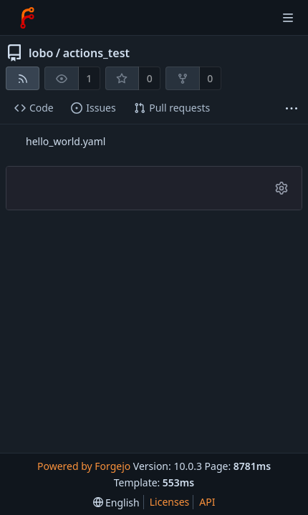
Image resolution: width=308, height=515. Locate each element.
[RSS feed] (22, 78)
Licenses (170, 502)
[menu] (116, 502)
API (207, 502)
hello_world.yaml (65, 141)
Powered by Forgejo (83, 466)
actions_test (96, 53)
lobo (41, 53)
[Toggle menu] (288, 18)
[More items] (291, 108)
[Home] (27, 18)
